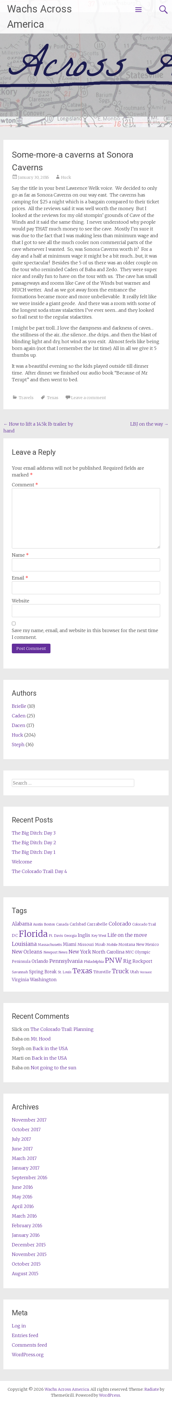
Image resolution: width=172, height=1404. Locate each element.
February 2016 (27, 1225)
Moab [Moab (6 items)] (100, 944)
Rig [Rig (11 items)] (127, 961)
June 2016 (22, 1187)
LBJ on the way (149, 424)
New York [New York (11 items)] (80, 952)
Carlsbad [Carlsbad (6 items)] (78, 924)
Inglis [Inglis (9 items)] (84, 935)
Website (20, 601)
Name (20, 555)
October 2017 (26, 1129)
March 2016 (24, 1216)
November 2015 (29, 1254)
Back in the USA (50, 1048)
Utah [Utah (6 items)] (134, 972)
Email (20, 578)
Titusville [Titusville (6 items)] (102, 972)
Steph (18, 744)
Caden (19, 716)
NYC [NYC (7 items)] (129, 952)
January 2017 (25, 1168)
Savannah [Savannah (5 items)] (20, 972)
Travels (26, 397)
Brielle (19, 706)
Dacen (18, 725)
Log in (19, 1326)
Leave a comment (88, 397)
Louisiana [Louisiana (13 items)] (24, 944)
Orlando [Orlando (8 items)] (40, 961)
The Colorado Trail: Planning (62, 1029)
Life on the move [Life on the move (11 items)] (127, 935)
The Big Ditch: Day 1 (34, 852)
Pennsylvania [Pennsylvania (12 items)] (66, 961)
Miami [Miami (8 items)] (69, 944)
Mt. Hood (41, 1039)
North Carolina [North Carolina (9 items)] (108, 952)
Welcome (22, 862)
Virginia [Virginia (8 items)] (20, 979)
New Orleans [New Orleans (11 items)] (27, 952)
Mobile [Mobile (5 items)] (112, 944)
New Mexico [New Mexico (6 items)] (147, 944)
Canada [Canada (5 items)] (62, 924)
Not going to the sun (53, 1067)
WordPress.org (28, 1354)
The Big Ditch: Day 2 (34, 842)
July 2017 (21, 1139)
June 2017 (22, 1149)
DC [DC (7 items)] (15, 935)
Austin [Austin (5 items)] (38, 924)
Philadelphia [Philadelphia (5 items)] (94, 961)
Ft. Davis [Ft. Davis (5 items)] (56, 935)
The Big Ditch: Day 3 (34, 833)
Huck (66, 177)
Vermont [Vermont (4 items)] (146, 972)
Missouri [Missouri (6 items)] (86, 944)
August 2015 (25, 1273)
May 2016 (22, 1197)
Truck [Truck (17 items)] (120, 971)
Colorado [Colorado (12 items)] (120, 923)
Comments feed (29, 1345)
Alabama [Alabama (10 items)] (22, 924)
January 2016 (26, 1235)
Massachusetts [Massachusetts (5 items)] (50, 944)
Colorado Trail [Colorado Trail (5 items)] (144, 924)
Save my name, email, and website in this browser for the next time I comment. (85, 634)
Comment (25, 484)
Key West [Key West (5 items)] (98, 935)
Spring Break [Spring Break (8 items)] (43, 971)
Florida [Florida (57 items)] (33, 934)
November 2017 (29, 1120)
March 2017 (24, 1158)
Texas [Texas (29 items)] (82, 971)
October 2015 (26, 1264)
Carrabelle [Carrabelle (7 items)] (97, 924)
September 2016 (29, 1177)
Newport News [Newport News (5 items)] (55, 952)
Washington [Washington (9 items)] (43, 979)
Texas (52, 397)
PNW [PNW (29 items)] (113, 960)
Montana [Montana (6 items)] (126, 944)
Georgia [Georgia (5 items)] (70, 935)
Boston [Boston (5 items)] (49, 924)
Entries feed (25, 1335)
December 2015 (29, 1245)
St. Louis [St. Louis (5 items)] (64, 972)
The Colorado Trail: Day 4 (39, 871)
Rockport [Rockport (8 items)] (142, 961)
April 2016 (23, 1206)
